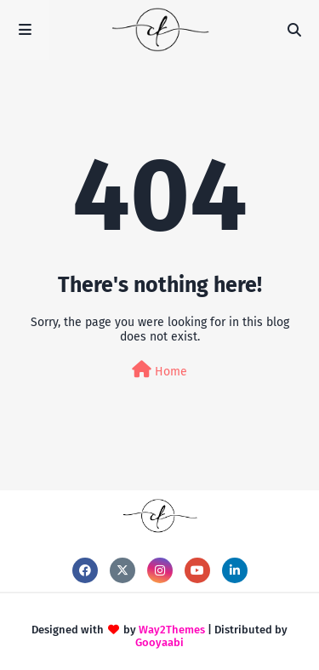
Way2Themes (172, 629)
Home (159, 370)
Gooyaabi (159, 642)
